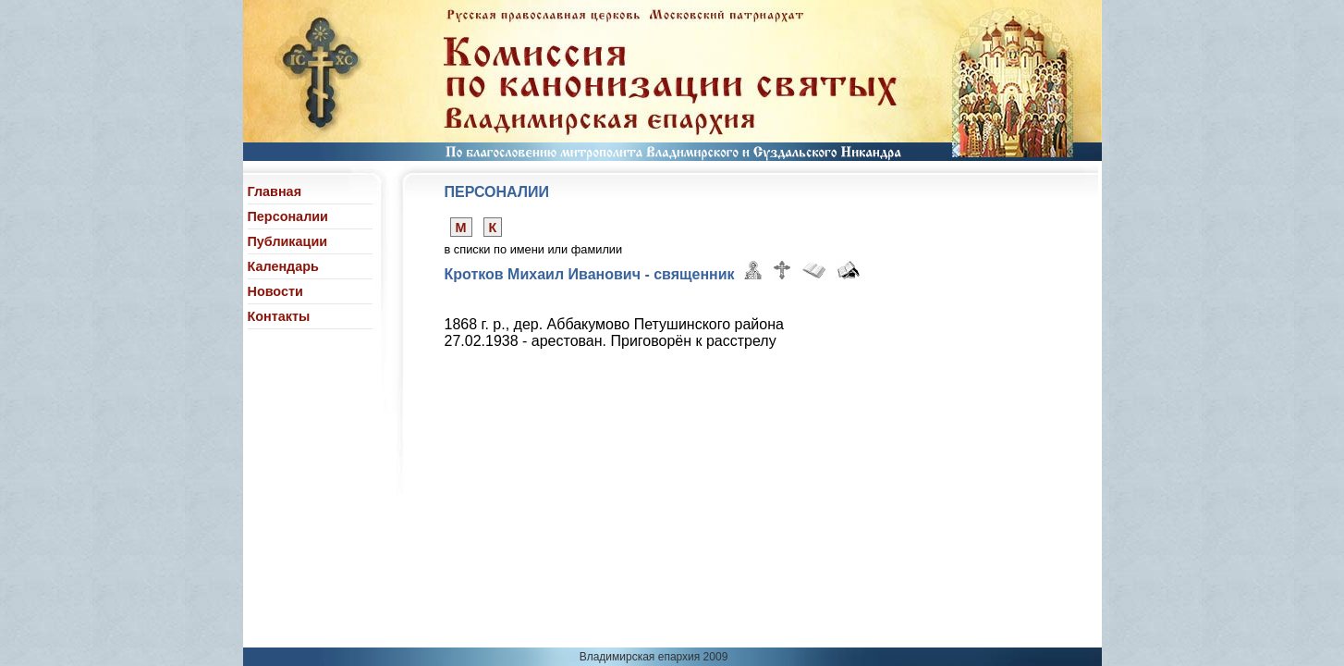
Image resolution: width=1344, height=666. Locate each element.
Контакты (279, 316)
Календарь (283, 266)
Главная (275, 191)
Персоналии (288, 216)
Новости (275, 291)
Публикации (288, 241)
